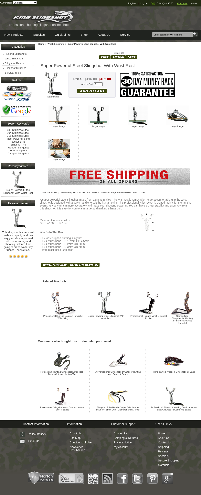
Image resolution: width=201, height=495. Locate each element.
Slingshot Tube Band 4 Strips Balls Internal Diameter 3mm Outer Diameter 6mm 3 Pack (118, 408)
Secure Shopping (168, 460)
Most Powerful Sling (18, 138)
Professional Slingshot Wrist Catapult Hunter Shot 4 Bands (62, 408)
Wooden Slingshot (18, 147)
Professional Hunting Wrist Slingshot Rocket (149, 317)
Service (125, 34)
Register (132, 3)
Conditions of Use (81, 442)
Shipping (163, 447)
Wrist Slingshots (56, 44)
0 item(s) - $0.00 (162, 3)
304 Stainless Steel (18, 132)
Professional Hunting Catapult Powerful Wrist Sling (63, 317)
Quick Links (62, 34)
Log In (144, 3)
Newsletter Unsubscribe (77, 448)
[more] (23, 203)
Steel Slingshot (18, 150)
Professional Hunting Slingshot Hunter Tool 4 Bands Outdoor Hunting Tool (62, 373)
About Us (104, 34)
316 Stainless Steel (18, 135)
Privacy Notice (123, 442)
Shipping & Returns (126, 437)
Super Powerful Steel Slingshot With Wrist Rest (106, 317)
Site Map (75, 437)
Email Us (33, 441)
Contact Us (121, 433)
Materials (163, 465)
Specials (39, 34)
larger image (59, 125)
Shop (84, 34)
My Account (121, 447)
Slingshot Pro (18, 144)
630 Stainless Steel (18, 129)
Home (194, 3)
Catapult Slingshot (18, 153)
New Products (13, 34)
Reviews (163, 451)
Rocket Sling (18, 141)
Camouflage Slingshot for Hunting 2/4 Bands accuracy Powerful (182, 319)
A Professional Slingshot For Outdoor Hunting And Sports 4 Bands (118, 373)
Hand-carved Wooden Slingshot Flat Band (174, 372)
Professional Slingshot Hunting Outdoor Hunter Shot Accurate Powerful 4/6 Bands (174, 408)
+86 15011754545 (36, 434)
